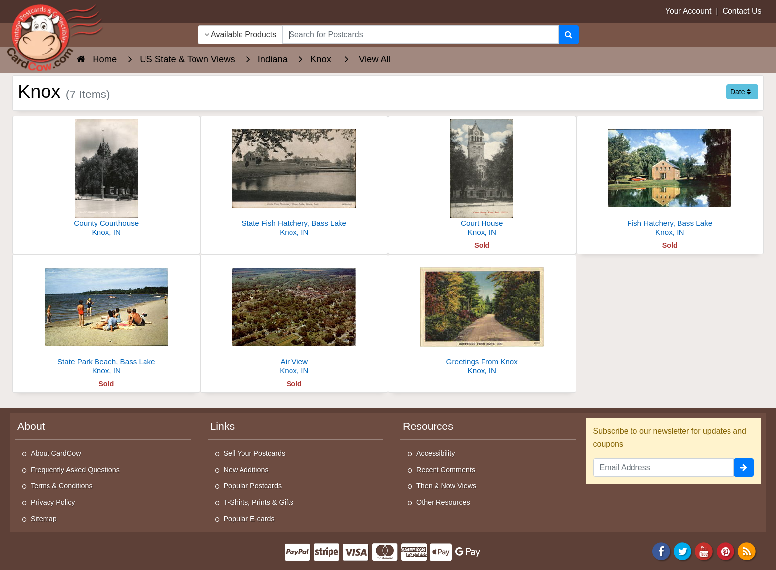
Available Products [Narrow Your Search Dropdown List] (240, 34)
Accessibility (435, 453)
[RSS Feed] (746, 551)
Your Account (688, 11)
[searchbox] (420, 34)
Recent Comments (445, 470)
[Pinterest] (725, 551)
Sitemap (44, 518)
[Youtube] (704, 551)
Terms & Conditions (62, 486)
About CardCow (56, 453)
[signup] (744, 467)
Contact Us (741, 11)
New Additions (246, 470)
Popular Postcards (253, 486)
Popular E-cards (249, 518)
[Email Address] (663, 467)
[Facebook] (661, 551)
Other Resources (443, 502)
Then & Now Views (446, 486)
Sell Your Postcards (255, 453)
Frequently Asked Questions (75, 470)
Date (740, 91)
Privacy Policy (53, 502)
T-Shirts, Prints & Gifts (259, 502)
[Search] (568, 34)
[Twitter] (682, 551)
